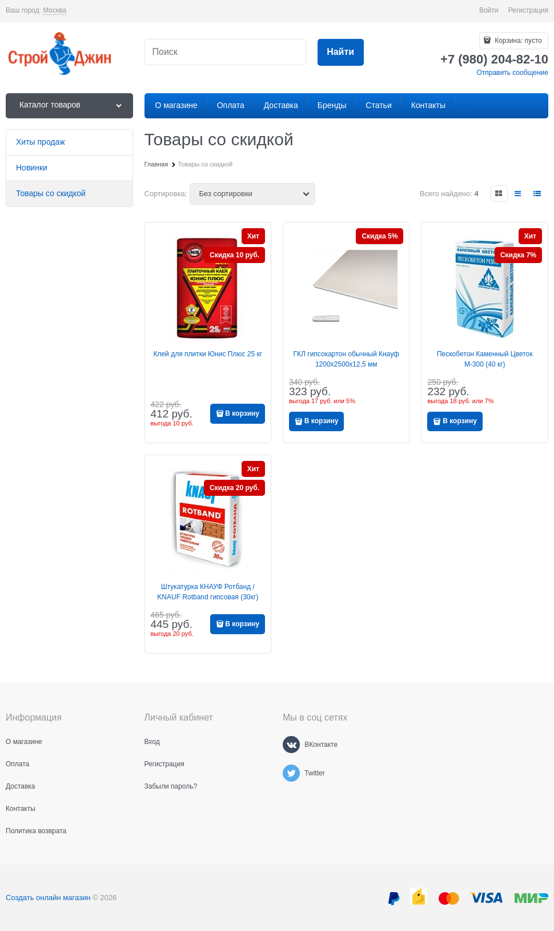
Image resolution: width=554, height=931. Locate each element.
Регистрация (528, 10)
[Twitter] (291, 773)
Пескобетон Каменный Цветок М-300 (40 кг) (485, 359)
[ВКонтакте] (291, 744)
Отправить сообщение (512, 73)
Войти (489, 10)
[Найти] (341, 52)
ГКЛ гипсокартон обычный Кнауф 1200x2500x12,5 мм (346, 359)
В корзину (242, 413)
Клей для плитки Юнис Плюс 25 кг (207, 354)
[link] (54, 10)
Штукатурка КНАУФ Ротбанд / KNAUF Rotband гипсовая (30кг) (207, 592)
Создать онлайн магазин (48, 897)
